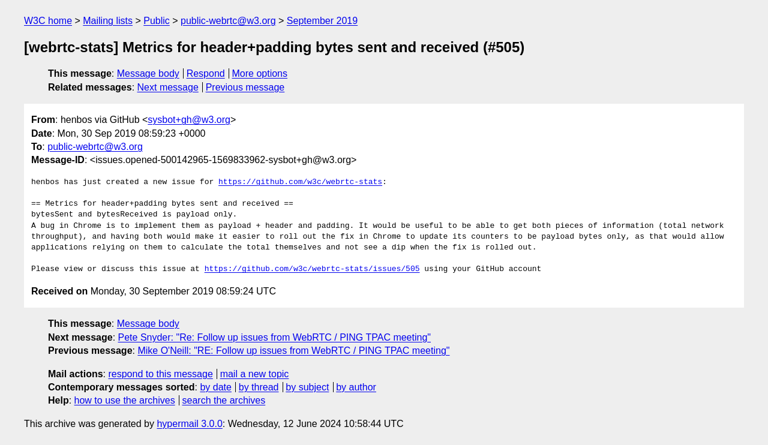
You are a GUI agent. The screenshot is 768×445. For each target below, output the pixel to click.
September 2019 (322, 21)
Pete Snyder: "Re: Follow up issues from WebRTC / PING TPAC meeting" (274, 337)
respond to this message (160, 374)
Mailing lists (108, 21)
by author (356, 387)
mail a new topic (254, 374)
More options (260, 73)
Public (156, 21)
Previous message (245, 87)
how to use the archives (124, 400)
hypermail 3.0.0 (189, 424)
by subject (307, 387)
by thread (259, 387)
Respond (206, 73)
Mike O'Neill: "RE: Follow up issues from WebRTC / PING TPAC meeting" (293, 350)
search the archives (224, 400)
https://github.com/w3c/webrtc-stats (300, 182)
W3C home (48, 21)
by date (215, 387)
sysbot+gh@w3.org (189, 120)
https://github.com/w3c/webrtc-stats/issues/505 (312, 269)
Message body (148, 73)
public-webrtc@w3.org (228, 21)
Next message (168, 87)
